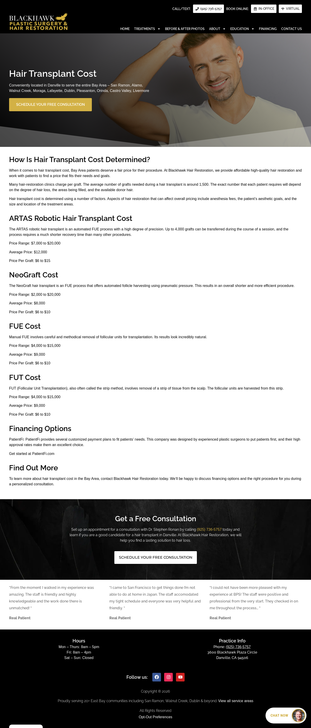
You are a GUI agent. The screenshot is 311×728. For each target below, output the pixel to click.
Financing (268, 29)
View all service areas (235, 701)
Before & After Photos (185, 29)
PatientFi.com (43, 454)
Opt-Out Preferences (155, 717)
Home (125, 29)
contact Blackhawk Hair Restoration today (134, 479)
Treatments (147, 29)
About (217, 29)
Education (242, 29)
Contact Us (291, 29)
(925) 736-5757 (209, 529)
